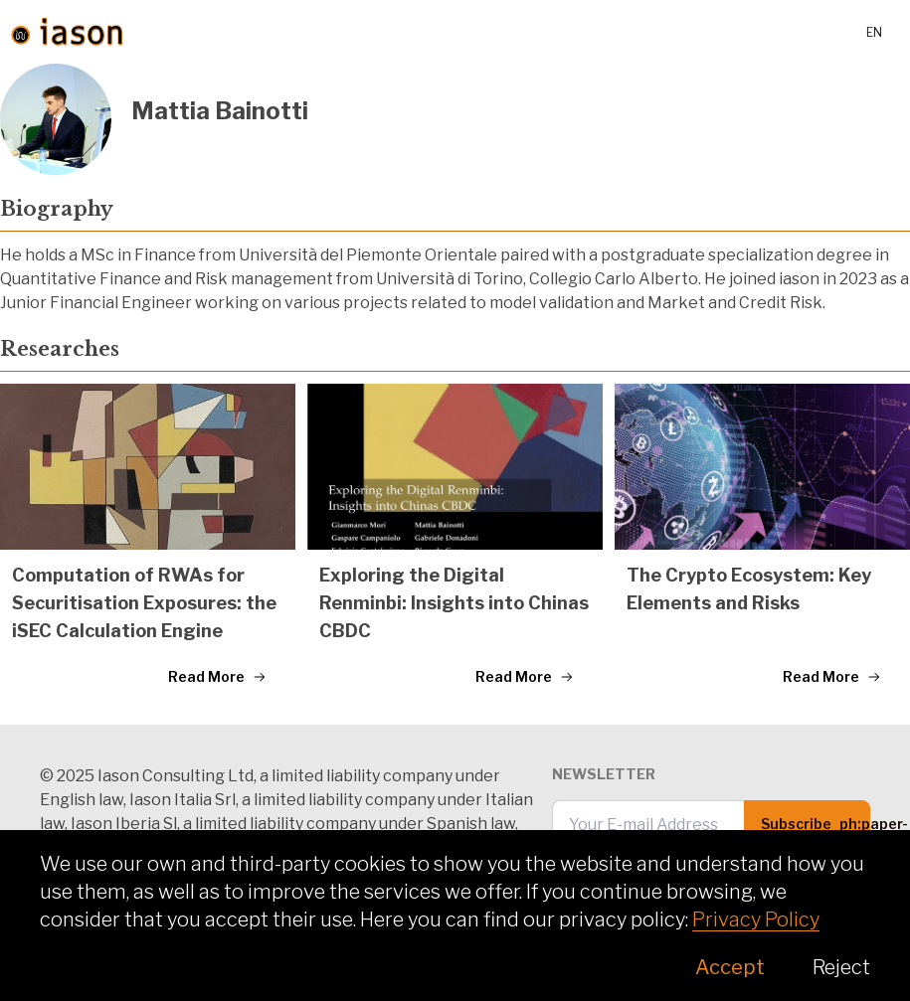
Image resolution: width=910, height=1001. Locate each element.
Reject (841, 967)
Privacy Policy (755, 919)
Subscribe (815, 831)
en (874, 32)
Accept (730, 967)
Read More (217, 676)
